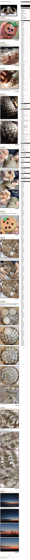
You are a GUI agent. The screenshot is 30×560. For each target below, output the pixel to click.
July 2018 (22, 253)
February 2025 (22, 192)
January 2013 (22, 304)
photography (22, 66)
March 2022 (22, 219)
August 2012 (22, 308)
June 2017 (22, 263)
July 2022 (22, 216)
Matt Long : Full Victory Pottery (24, 126)
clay (21, 31)
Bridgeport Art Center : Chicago (24, 104)
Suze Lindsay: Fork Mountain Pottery (24, 139)
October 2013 (22, 297)
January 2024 (22, 202)
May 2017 (22, 264)
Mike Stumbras (22, 128)
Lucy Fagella (22, 124)
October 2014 (22, 288)
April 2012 (22, 311)
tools (4, 148)
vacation (22, 96)
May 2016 (22, 273)
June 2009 (22, 337)
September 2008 (22, 344)
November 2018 (22, 250)
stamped (22, 79)
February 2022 (22, 220)
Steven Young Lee (23, 138)
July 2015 (22, 281)
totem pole (22, 94)
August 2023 (22, 206)
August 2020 (22, 234)
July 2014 (22, 290)
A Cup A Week (22, 174)
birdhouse (22, 25)
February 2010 (22, 331)
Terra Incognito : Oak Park (23, 107)
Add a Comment (16, 91)
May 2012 (22, 310)
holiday (5, 212)
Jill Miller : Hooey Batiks (23, 153)
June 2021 (22, 226)
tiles (21, 92)
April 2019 (22, 246)
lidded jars (22, 52)
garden (21, 43)
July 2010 (22, 327)
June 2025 (22, 189)
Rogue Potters (22, 132)
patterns (22, 65)
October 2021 (22, 223)
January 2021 (22, 230)
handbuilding (22, 45)
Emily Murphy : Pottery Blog (24, 114)
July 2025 (22, 188)
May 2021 (22, 227)
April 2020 (22, 237)
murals (21, 59)
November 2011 (22, 315)
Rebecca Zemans (23, 149)
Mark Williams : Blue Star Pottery (24, 125)
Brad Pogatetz (22, 163)
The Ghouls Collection (23, 89)
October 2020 (22, 232)
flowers (21, 39)
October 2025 (22, 186)
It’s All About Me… (23, 10)
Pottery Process (22, 15)
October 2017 (22, 260)
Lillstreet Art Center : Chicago (24, 105)
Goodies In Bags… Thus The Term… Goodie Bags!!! (7, 238)
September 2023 (22, 205)
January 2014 (22, 295)
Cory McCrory (22, 112)
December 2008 (22, 342)
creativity (22, 35)
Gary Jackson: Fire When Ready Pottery (5, 1)
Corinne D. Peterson (23, 111)
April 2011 (22, 320)
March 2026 (22, 182)
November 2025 (22, 185)
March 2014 (22, 293)
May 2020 (22, 236)
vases (21, 97)
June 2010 (22, 328)
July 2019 (22, 244)
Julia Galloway (22, 119)
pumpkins (22, 72)
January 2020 (22, 239)
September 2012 (22, 307)
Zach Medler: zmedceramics (24, 141)
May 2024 (22, 199)
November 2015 (22, 278)
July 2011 (22, 318)
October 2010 (22, 325)
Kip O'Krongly (22, 122)
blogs (21, 26)
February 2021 (22, 229)
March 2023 (22, 210)
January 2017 (22, 267)
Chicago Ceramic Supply (23, 179)
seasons (22, 75)
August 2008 (22, 345)
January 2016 (22, 276)
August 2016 (22, 271)
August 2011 (22, 317)
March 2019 (22, 247)
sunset (21, 83)
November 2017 (22, 259)
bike (2, 492)
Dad (21, 36)
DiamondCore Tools (23, 169)
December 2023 (22, 203)
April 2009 (22, 339)
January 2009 (22, 341)
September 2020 (22, 233)
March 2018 (22, 256)
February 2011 (22, 322)
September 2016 (22, 270)
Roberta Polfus (22, 131)
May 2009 (22, 338)
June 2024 (22, 198)
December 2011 (22, 314)
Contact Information (23, 17)
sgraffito (22, 76)
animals (22, 21)
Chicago (22, 29)
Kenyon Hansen (22, 121)
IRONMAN (22, 50)
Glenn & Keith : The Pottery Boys (24, 116)
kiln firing (3, 302)
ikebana (22, 48)
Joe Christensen (22, 118)
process (4, 69)
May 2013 (22, 301)
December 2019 (22, 240)
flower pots (22, 38)
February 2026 (22, 183)
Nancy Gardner (22, 129)
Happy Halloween (3, 18)
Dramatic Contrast (3, 43)
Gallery (21, 14)
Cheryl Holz (22, 158)
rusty (21, 73)
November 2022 (22, 213)
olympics (22, 63)
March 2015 (22, 284)
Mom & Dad (22, 55)
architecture (22, 22)
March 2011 (22, 321)
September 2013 (22, 298)
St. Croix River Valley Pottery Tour (24, 136)
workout (22, 100)
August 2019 (22, 243)
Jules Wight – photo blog (23, 166)
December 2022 (22, 212)
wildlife (21, 99)
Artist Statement (22, 11)
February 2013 (22, 303)
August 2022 (22, 215)
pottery (21, 69)
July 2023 (22, 207)
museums (22, 60)
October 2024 (22, 195)
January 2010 (22, 332)
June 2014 (22, 291)
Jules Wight (22, 165)
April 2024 (22, 200)
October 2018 (22, 251)
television (22, 87)
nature (21, 62)
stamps (22, 80)
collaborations (22, 32)
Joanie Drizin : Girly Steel (23, 154)
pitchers (22, 67)
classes (3, 148)
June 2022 (22, 217)
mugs (21, 58)
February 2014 (22, 294)
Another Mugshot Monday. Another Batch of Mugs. (8, 408)
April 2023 (22, 209)
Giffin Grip (22, 170)
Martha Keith (22, 147)
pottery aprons (22, 70)
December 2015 (22, 277)
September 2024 (22, 196)
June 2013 (22, 300)
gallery (21, 42)
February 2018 (22, 257)
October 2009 (22, 334)
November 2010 (22, 324)
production (6, 69)
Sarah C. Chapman (23, 150)
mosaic (21, 56)
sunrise (3, 492)
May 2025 (22, 190)
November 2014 (22, 287)
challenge (22, 28)
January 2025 (22, 193)
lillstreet (22, 53)
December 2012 (22, 305)
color (21, 33)
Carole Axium (22, 146)
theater (21, 90)
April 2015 (22, 283)
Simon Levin (22, 135)
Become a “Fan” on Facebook (24, 18)
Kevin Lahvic (22, 159)
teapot (21, 86)
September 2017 (22, 261)
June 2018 (22, 254)
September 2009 (22, 335)
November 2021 (22, 222)
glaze (2, 69)
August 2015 (22, 280)
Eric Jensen (22, 115)
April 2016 (22, 274)
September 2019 (22, 242)
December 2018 (22, 249)
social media (22, 77)
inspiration (22, 49)
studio (7, 95)
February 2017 (22, 266)
